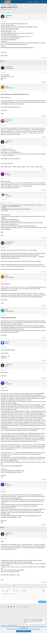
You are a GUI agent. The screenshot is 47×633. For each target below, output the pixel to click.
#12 (45, 370)
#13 (45, 387)
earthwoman (5, 9)
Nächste (9, 12)
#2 (45, 72)
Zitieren (44, 58)
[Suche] (45, 1)
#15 (45, 538)
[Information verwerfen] (44, 619)
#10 (45, 315)
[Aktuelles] (42, 1)
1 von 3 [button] (3, 12)
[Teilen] (44, 21)
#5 (45, 146)
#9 (45, 281)
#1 (45, 21)
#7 (45, 199)
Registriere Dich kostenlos (29, 620)
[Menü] (2, 1)
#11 (45, 347)
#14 (45, 489)
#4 (45, 125)
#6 (45, 178)
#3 (45, 91)
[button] (3, 591)
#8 (45, 247)
